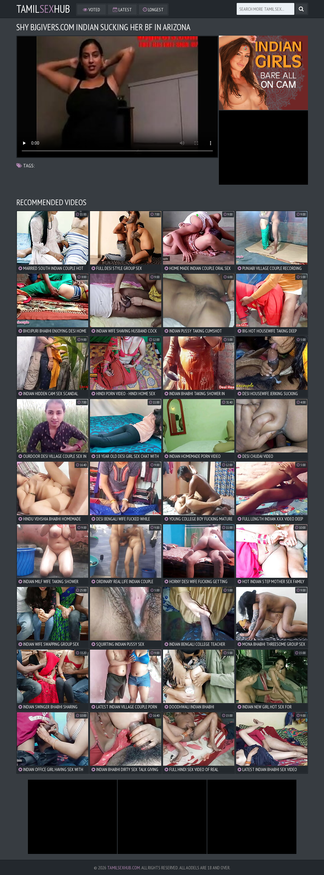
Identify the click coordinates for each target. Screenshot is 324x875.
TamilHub (43, 9)
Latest (122, 9)
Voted (91, 9)
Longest (153, 9)
